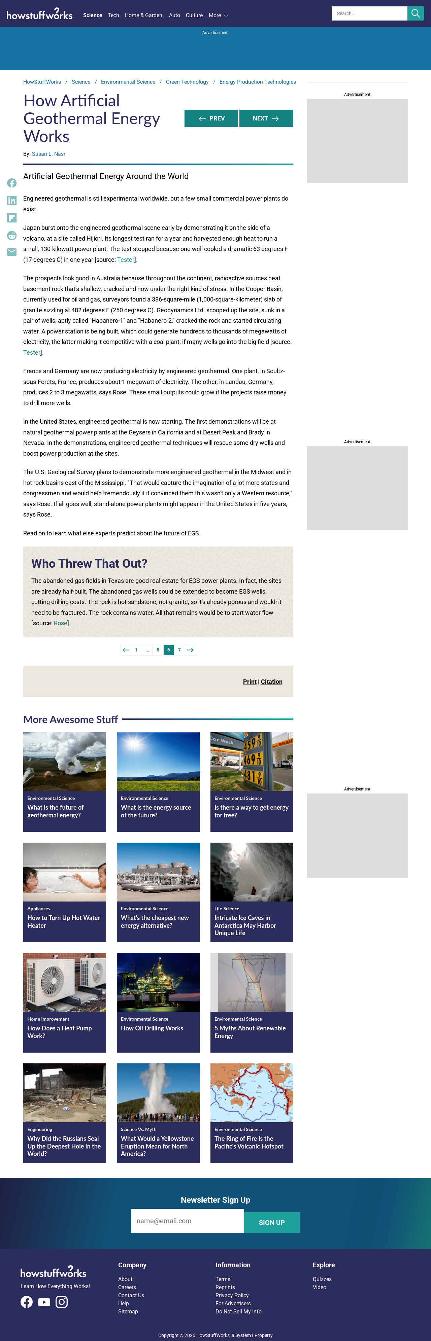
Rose (60, 623)
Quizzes (322, 1276)
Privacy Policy (232, 1292)
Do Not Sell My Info (239, 1308)
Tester (125, 259)
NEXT (266, 118)
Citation (272, 681)
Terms (223, 1276)
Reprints (225, 1284)
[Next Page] (190, 650)
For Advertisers (233, 1300)
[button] (167, 1262)
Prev (211, 118)
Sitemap (128, 1308)
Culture (194, 15)
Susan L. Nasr (48, 154)
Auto (174, 15)
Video (319, 1284)
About (125, 1276)
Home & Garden (143, 15)
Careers (127, 1284)
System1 (244, 1332)
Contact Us (131, 1292)
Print (250, 681)
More (218, 15)
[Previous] (126, 650)
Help (123, 1300)
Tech (113, 15)
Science (92, 15)
